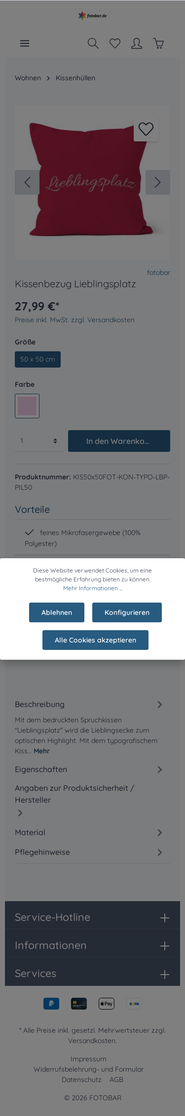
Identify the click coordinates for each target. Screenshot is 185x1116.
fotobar (158, 272)
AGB (116, 1079)
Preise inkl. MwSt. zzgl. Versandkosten (75, 319)
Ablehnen (56, 621)
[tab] (90, 726)
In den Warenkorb (119, 441)
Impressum (89, 1058)
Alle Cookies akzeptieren (95, 648)
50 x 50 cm (37, 359)
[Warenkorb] (158, 43)
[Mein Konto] (137, 43)
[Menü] (25, 43)
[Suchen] (93, 43)
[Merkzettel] (115, 43)
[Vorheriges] (27, 182)
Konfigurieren (127, 621)
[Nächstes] (158, 182)
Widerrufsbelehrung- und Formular (89, 1069)
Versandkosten (91, 1040)
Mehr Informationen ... (92, 597)
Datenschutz (82, 1079)
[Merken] (146, 129)
